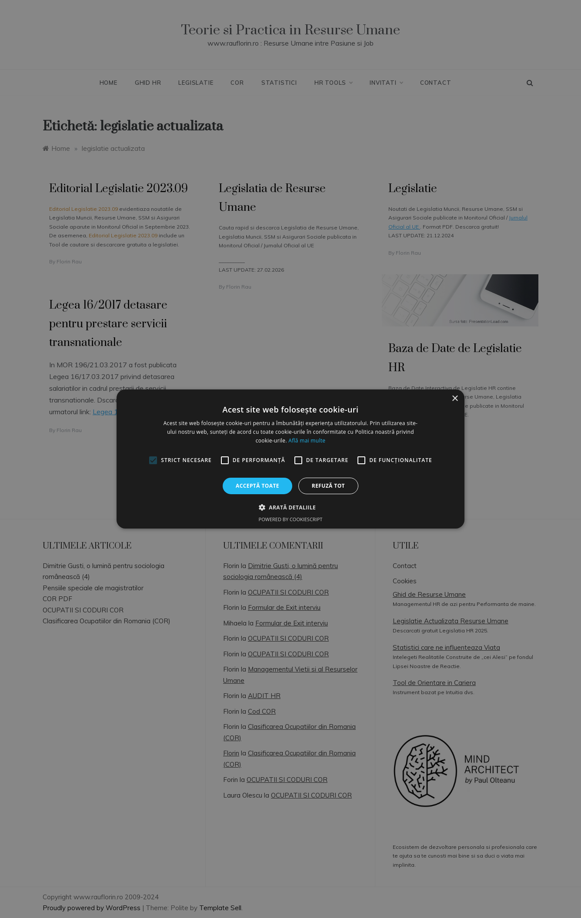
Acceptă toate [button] (257, 485)
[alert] (290, 459)
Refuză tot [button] (328, 485)
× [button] (454, 399)
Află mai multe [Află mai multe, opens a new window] (306, 440)
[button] (290, 507)
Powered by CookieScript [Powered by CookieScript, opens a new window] (291, 519)
